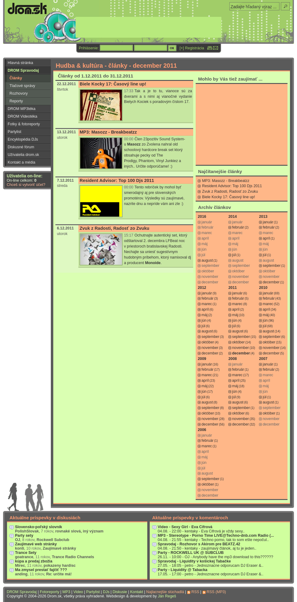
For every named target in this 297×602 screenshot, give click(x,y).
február (238, 227)
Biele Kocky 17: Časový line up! (113, 83)
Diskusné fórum (21, 147)
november (209, 348)
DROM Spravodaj (23, 70)
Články (15, 78)
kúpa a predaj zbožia (33, 561)
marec (206, 304)
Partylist (14, 132)
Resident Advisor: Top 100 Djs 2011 (117, 180)
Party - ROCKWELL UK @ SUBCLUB (191, 553)
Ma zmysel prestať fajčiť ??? (41, 570)
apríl (266, 238)
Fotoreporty (49, 592)
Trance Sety (25, 553)
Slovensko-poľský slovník (38, 527)
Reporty (16, 101)
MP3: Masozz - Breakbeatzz (108, 132)
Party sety (24, 535)
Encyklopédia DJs (23, 139)
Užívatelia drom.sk (23, 155)
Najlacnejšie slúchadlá (165, 592)
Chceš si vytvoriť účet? (26, 185)
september (271, 265)
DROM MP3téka (22, 109)
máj (204, 315)
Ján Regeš (167, 596)
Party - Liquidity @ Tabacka (182, 570)
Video (78, 592)
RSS (195, 592)
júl (234, 255)
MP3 (66, 592)
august (207, 260)
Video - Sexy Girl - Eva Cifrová (185, 527)
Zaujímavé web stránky (36, 544)
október (207, 342)
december (271, 282)
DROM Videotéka (22, 116)
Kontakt (136, 592)
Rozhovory (18, 93)
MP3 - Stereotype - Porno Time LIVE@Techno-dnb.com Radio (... (216, 535)
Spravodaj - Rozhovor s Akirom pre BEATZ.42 (199, 544)
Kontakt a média (21, 162)
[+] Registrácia (192, 48)
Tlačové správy (22, 86)
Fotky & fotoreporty (24, 124)
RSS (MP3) (216, 592)
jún (203, 320)
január (268, 222)
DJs (106, 592)
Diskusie (120, 592)
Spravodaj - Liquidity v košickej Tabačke (194, 561)
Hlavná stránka (20, 63)
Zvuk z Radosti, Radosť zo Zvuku (114, 228)
